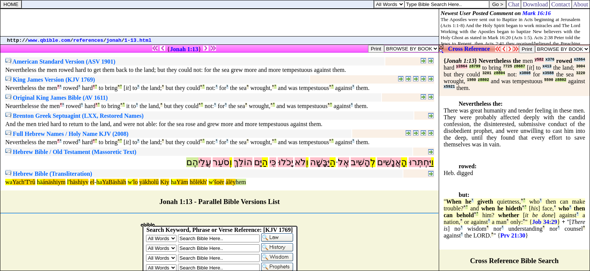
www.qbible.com (49, 40)
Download (535, 4)
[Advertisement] (220, 22)
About (581, 4)
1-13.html (138, 40)
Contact (561, 4)
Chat (513, 4)
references (88, 40)
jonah (114, 40)
